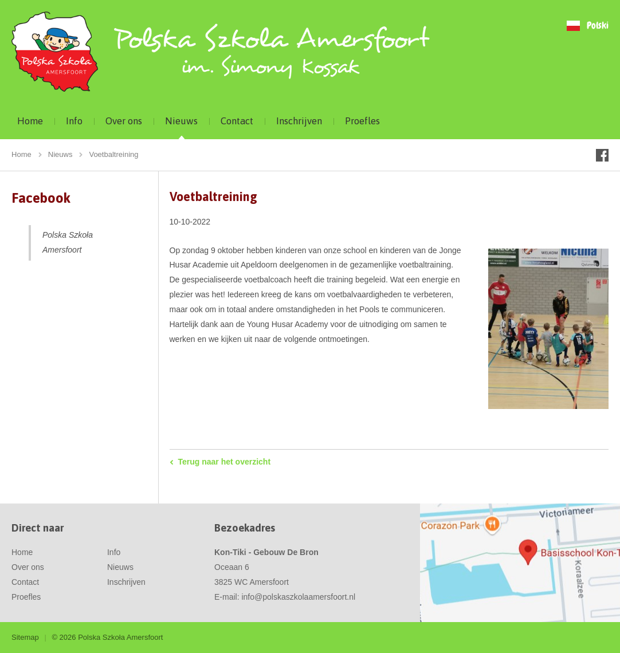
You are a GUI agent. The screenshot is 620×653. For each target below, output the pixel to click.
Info (74, 121)
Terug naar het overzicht (224, 461)
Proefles (362, 121)
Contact (237, 121)
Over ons (123, 121)
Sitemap (25, 637)
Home (30, 121)
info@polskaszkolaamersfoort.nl (298, 596)
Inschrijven (299, 121)
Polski (598, 26)
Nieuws (181, 121)
